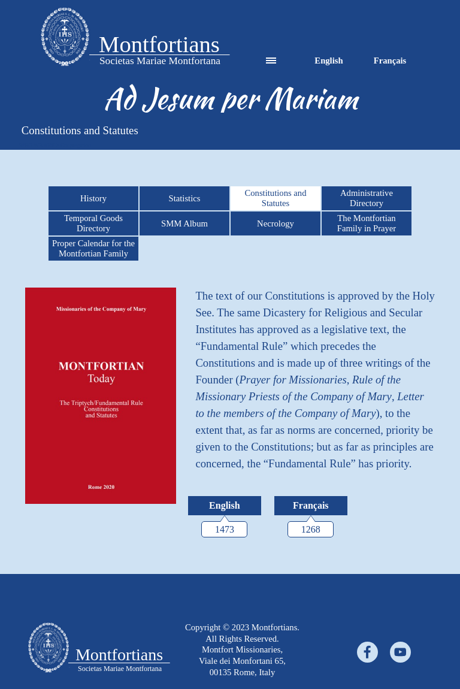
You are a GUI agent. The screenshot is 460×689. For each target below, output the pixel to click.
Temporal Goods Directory (93, 223)
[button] (65, 37)
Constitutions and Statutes (275, 198)
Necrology (275, 223)
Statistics (185, 198)
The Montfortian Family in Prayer (367, 223)
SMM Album (184, 223)
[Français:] (311, 506)
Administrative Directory (366, 198)
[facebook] (367, 652)
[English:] (225, 506)
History (93, 198)
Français (390, 60)
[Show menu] (271, 61)
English (328, 60)
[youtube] (400, 652)
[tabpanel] (230, 98)
